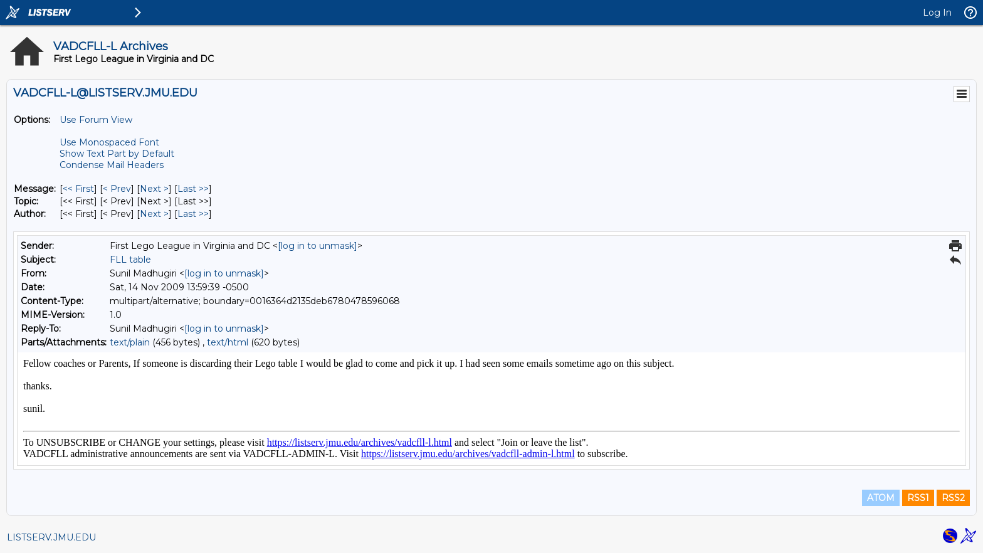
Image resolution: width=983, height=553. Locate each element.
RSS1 (918, 497)
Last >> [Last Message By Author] (193, 213)
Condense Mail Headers (112, 165)
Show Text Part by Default (117, 153)
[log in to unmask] (317, 245)
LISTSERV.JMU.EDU (51, 537)
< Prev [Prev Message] (117, 188)
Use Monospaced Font (109, 142)
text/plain (130, 342)
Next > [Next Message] (154, 188)
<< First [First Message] (78, 188)
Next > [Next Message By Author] (154, 213)
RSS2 (953, 497)
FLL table (130, 259)
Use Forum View (96, 119)
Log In (937, 12)
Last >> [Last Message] (193, 188)
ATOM (881, 497)
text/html (227, 342)
